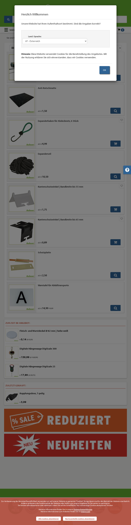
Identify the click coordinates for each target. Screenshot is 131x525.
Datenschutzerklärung (83, 509)
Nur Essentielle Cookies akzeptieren (79, 518)
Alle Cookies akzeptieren (48, 518)
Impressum (85, 511)
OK (104, 70)
